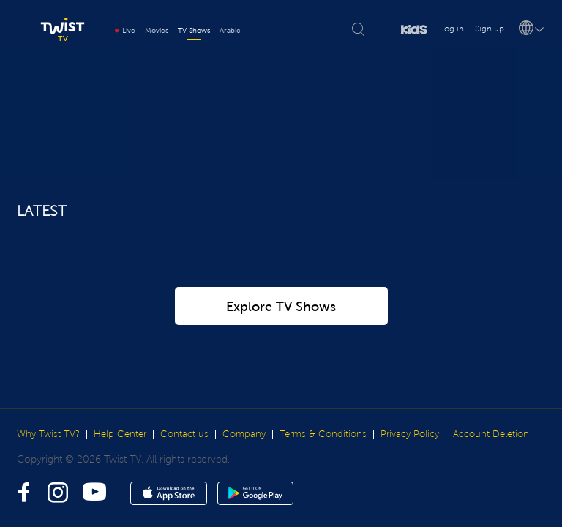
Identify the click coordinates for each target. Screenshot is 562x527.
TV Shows (194, 30)
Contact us (184, 434)
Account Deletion (491, 434)
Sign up (489, 29)
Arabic (230, 30)
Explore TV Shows (281, 306)
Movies (156, 30)
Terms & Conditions (323, 434)
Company (244, 434)
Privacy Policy (410, 434)
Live (125, 30)
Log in (452, 29)
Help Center (120, 434)
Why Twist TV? (48, 434)
